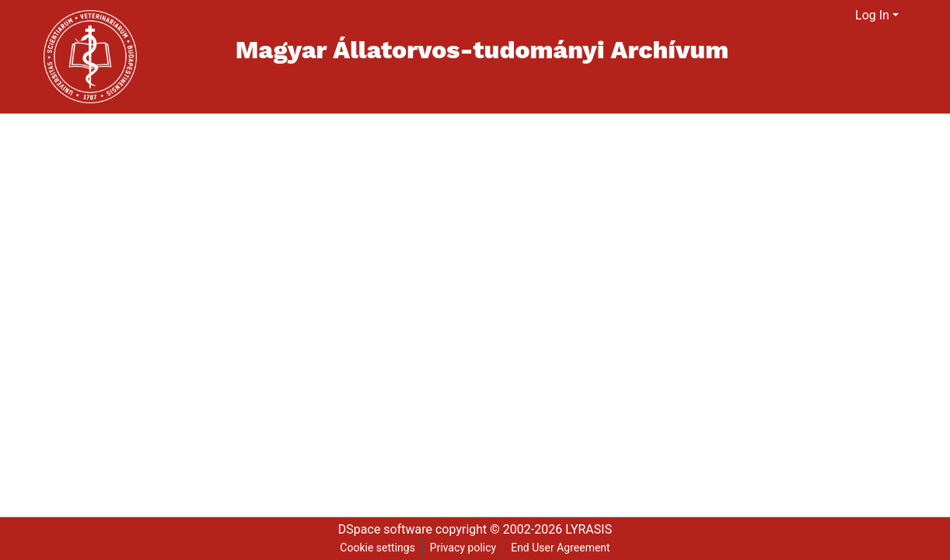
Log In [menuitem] (872, 15)
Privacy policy (463, 547)
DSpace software (385, 529)
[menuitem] (844, 15)
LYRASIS (588, 529)
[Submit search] (824, 15)
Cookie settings (377, 547)
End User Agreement (560, 547)
